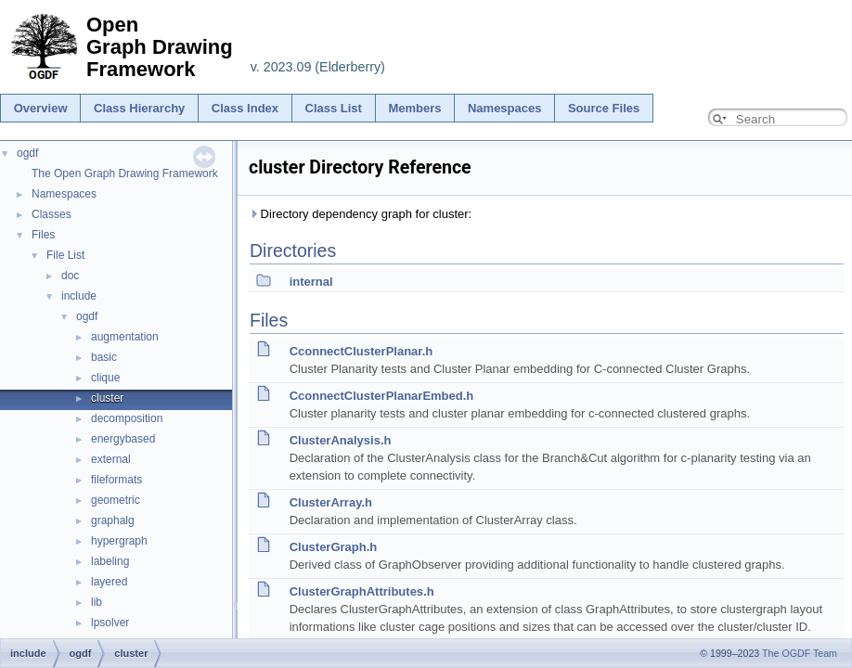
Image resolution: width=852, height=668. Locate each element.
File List (65, 255)
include (79, 295)
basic (104, 357)
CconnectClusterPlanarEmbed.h (382, 396)
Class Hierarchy (139, 108)
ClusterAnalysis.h (341, 440)
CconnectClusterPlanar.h (361, 351)
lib (96, 602)
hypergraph (119, 540)
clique (105, 377)
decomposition (126, 418)
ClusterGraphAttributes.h (362, 591)
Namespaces (505, 108)
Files (43, 234)
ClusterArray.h (331, 502)
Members (414, 108)
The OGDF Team (799, 653)
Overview (41, 108)
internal (311, 282)
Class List (333, 108)
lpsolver (110, 622)
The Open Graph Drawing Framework (125, 173)
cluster (107, 398)
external (111, 459)
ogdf (27, 153)
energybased (123, 438)
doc (70, 275)
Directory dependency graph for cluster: (360, 214)
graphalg (113, 520)
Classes (51, 214)
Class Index (245, 108)
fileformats (116, 479)
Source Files (603, 108)
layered (109, 581)
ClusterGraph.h (334, 547)
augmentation (125, 336)
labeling (110, 561)
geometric (115, 500)
